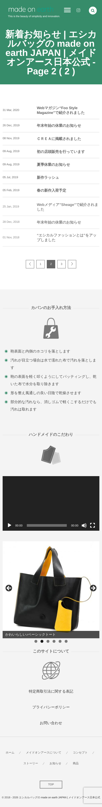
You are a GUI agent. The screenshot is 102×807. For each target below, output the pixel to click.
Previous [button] (9, 588)
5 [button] (60, 641)
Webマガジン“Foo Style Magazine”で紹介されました (61, 110)
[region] (51, 589)
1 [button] (35, 641)
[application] (51, 503)
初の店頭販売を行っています (61, 151)
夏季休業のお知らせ (53, 164)
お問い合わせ (51, 723)
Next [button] (93, 588)
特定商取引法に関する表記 (51, 691)
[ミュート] (84, 525)
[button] (93, 11)
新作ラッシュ (48, 177)
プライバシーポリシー (51, 707)
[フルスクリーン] (92, 525)
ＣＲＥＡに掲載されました (59, 139)
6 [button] (66, 641)
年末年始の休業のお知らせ (59, 125)
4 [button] (54, 641)
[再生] (9, 525)
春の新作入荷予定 (51, 190)
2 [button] (41, 641)
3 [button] (48, 641)
